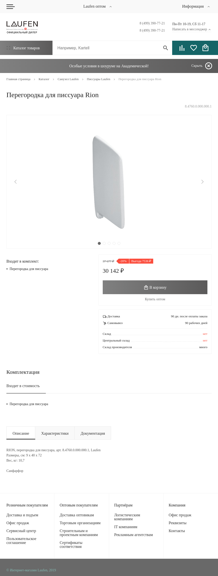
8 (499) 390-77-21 (152, 23)
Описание (21, 433)
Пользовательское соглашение (21, 541)
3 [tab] (109, 243)
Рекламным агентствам (133, 535)
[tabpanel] (109, 181)
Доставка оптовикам (77, 515)
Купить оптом (155, 299)
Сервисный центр (21, 531)
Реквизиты (177, 523)
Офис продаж (17, 523)
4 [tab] (114, 243)
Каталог (23, 48)
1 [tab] (99, 243)
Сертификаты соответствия (71, 544)
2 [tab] (104, 243)
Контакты (177, 531)
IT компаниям (125, 527)
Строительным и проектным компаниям (79, 533)
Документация (93, 433)
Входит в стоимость (23, 386)
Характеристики (54, 433)
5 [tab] (118, 243)
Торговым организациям (80, 523)
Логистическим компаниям (127, 517)
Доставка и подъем (22, 515)
